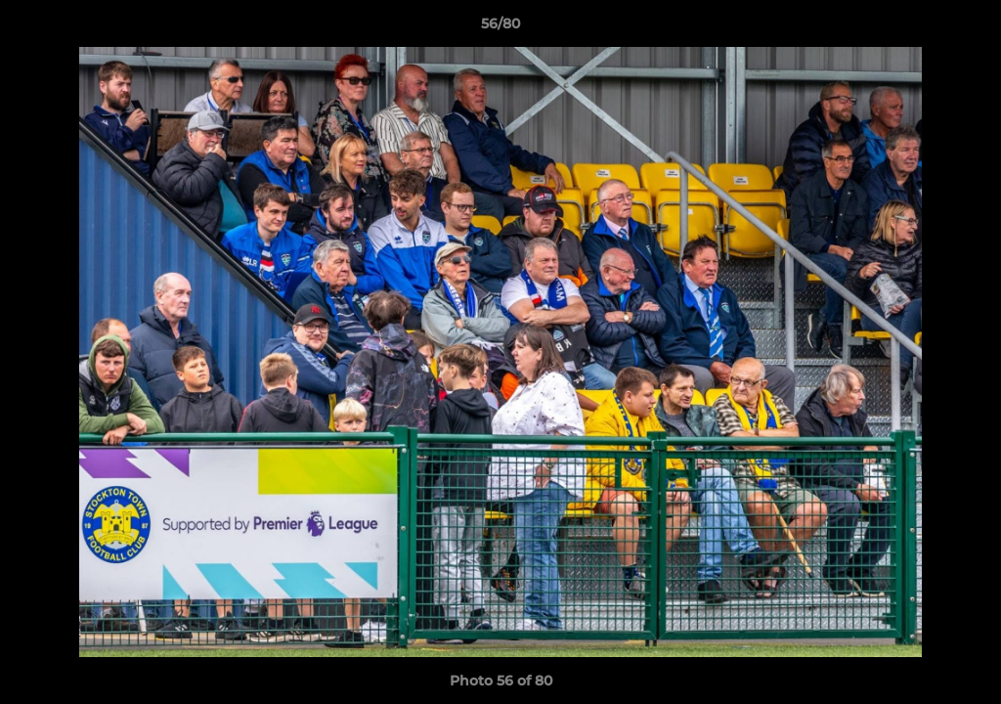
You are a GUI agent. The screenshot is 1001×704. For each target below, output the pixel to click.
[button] (966, 28)
